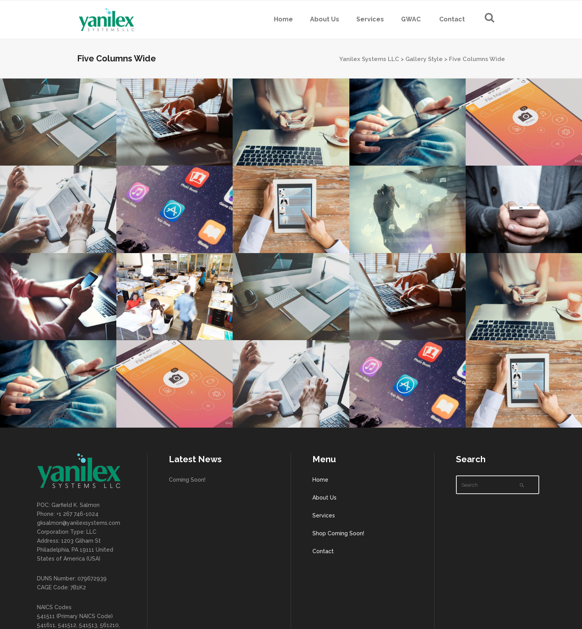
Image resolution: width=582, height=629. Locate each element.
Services (323, 515)
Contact (323, 551)
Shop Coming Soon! (338, 533)
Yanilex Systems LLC (369, 59)
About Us (324, 497)
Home (320, 480)
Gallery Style (424, 59)
